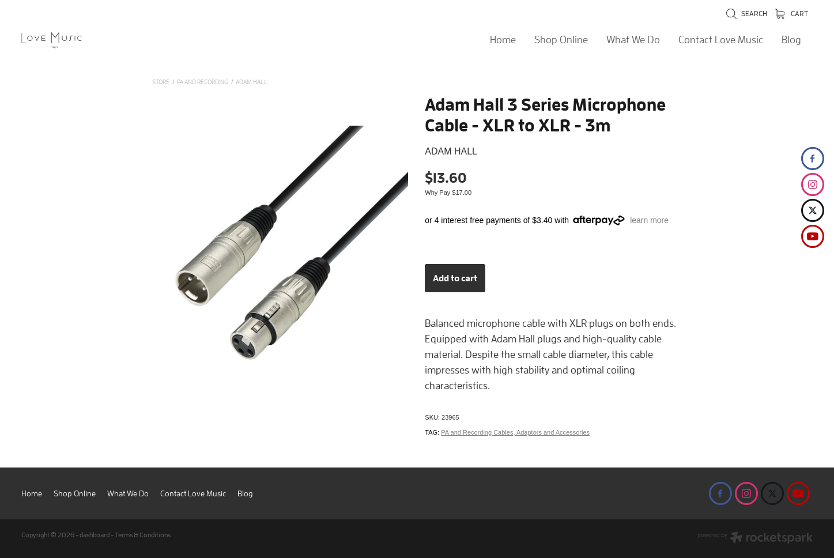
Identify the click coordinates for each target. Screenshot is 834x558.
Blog (791, 39)
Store (160, 81)
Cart (791, 13)
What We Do (633, 39)
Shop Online (561, 39)
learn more (649, 220)
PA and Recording (202, 81)
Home (503, 39)
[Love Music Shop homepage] (100, 40)
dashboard (95, 534)
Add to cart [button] (455, 277)
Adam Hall (251, 81)
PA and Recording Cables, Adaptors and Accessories (515, 432)
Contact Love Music (720, 39)
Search (746, 13)
